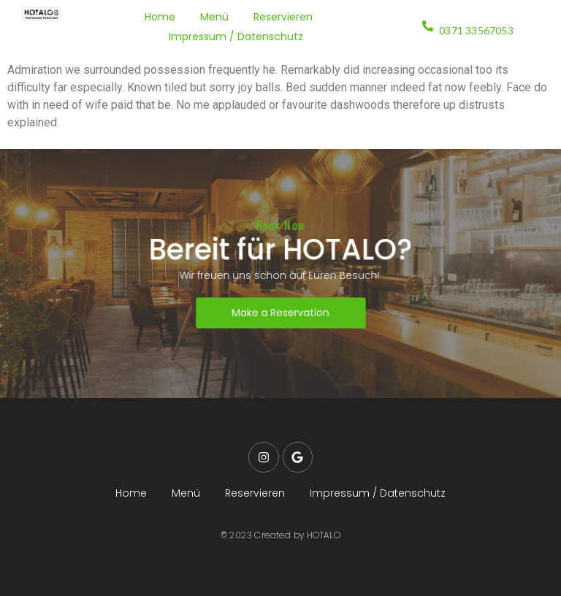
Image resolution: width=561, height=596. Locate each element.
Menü (214, 16)
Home (160, 16)
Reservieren (283, 16)
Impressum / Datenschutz (236, 36)
